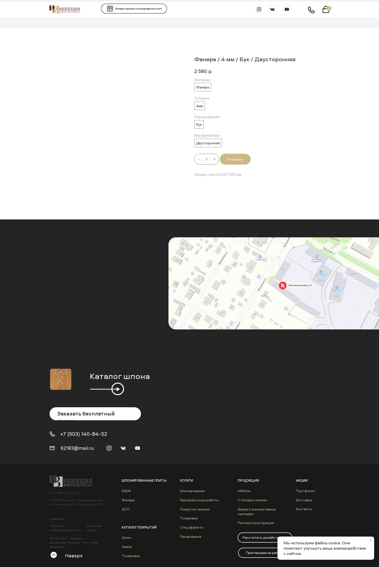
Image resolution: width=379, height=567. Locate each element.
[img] (73, 481)
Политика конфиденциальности (65, 528)
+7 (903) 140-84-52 (83, 433)
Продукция (248, 480)
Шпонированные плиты (144, 480)
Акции (302, 480)
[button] (265, 537)
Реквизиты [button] (57, 519)
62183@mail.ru (77, 448)
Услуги (186, 480)
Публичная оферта (94, 528)
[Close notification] (370, 540)
